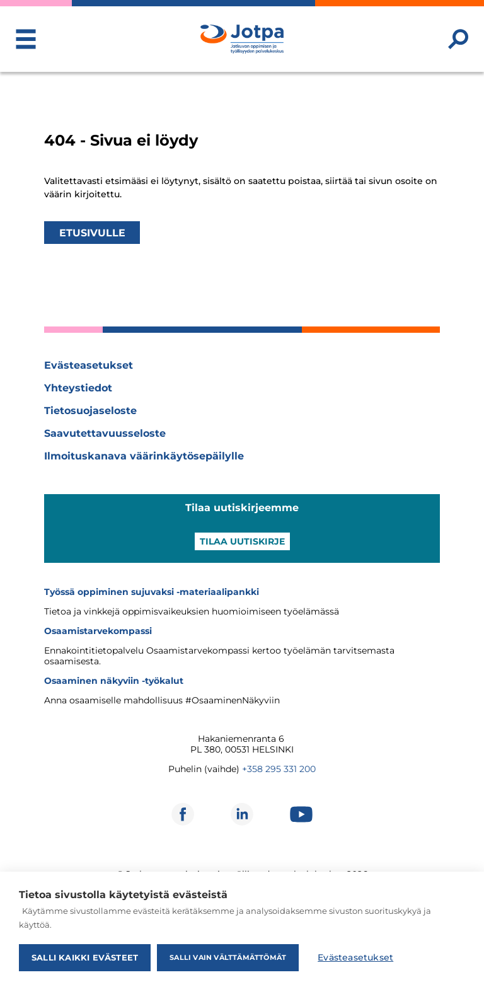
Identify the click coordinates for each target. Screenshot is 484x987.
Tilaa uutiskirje (242, 541)
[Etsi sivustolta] (458, 39)
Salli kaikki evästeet (85, 957)
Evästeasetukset (88, 365)
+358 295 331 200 (279, 769)
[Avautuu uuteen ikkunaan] (182, 814)
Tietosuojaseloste (90, 411)
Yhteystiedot (78, 388)
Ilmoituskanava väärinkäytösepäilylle (144, 456)
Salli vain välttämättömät (228, 957)
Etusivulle (92, 232)
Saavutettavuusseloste (105, 433)
